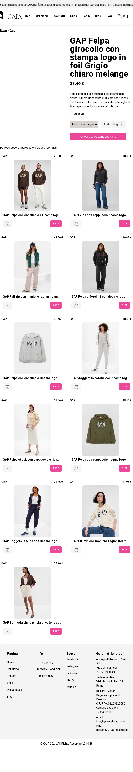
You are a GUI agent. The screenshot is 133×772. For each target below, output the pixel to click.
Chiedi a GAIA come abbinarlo (98, 136)
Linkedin (71, 673)
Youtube (71, 687)
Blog (98, 16)
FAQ (109, 16)
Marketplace (14, 689)
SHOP (56, 224)
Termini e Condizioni (49, 669)
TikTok (70, 680)
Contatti (59, 16)
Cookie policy (45, 676)
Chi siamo (42, 16)
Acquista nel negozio (84, 124)
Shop (73, 16)
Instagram (72, 666)
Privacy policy (45, 662)
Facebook (72, 659)
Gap (12, 30)
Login (86, 16)
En (124, 16)
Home (26, 16)
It (129, 16)
